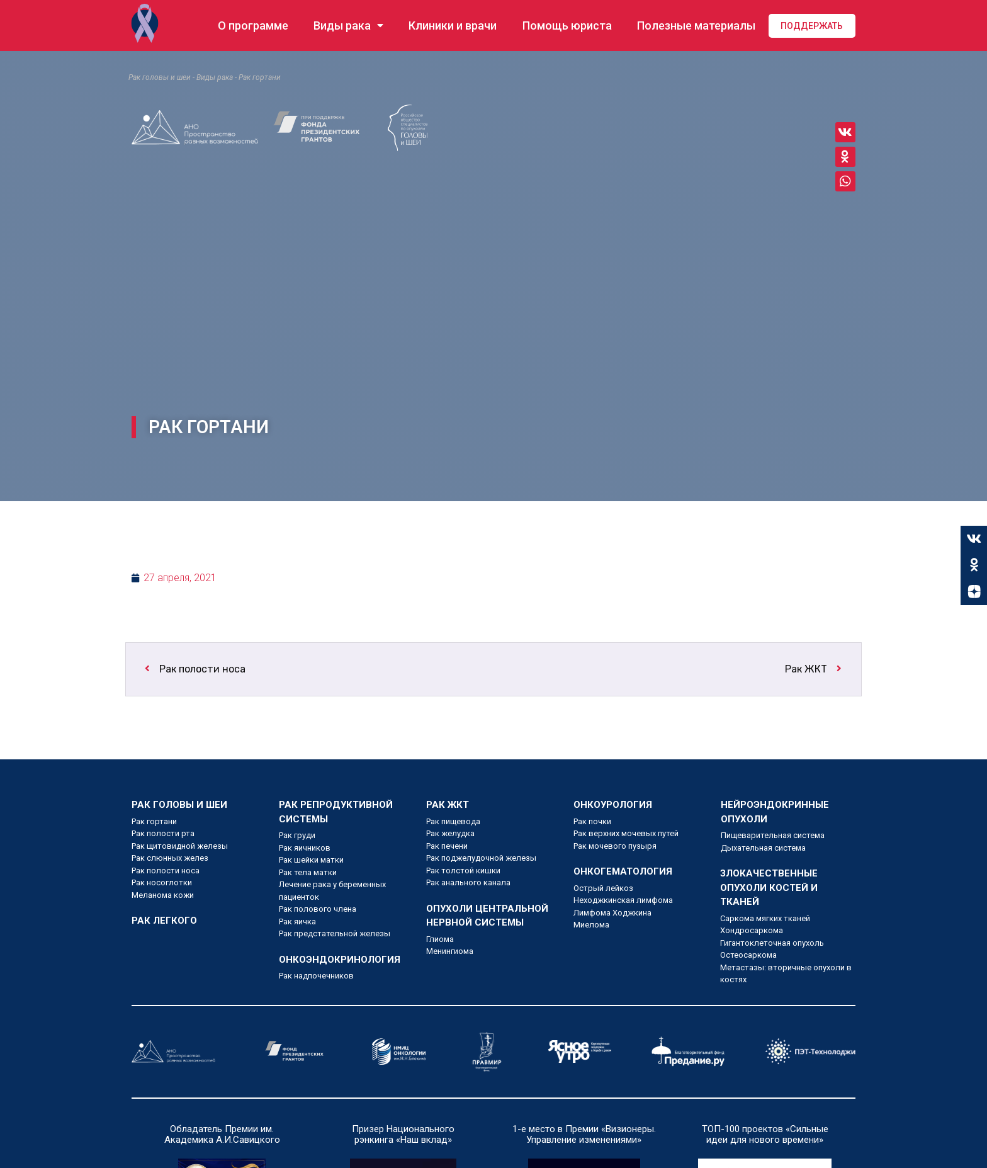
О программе (253, 25)
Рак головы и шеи (159, 77)
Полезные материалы (696, 25)
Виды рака (348, 25)
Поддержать (812, 26)
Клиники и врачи (453, 25)
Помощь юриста (567, 25)
